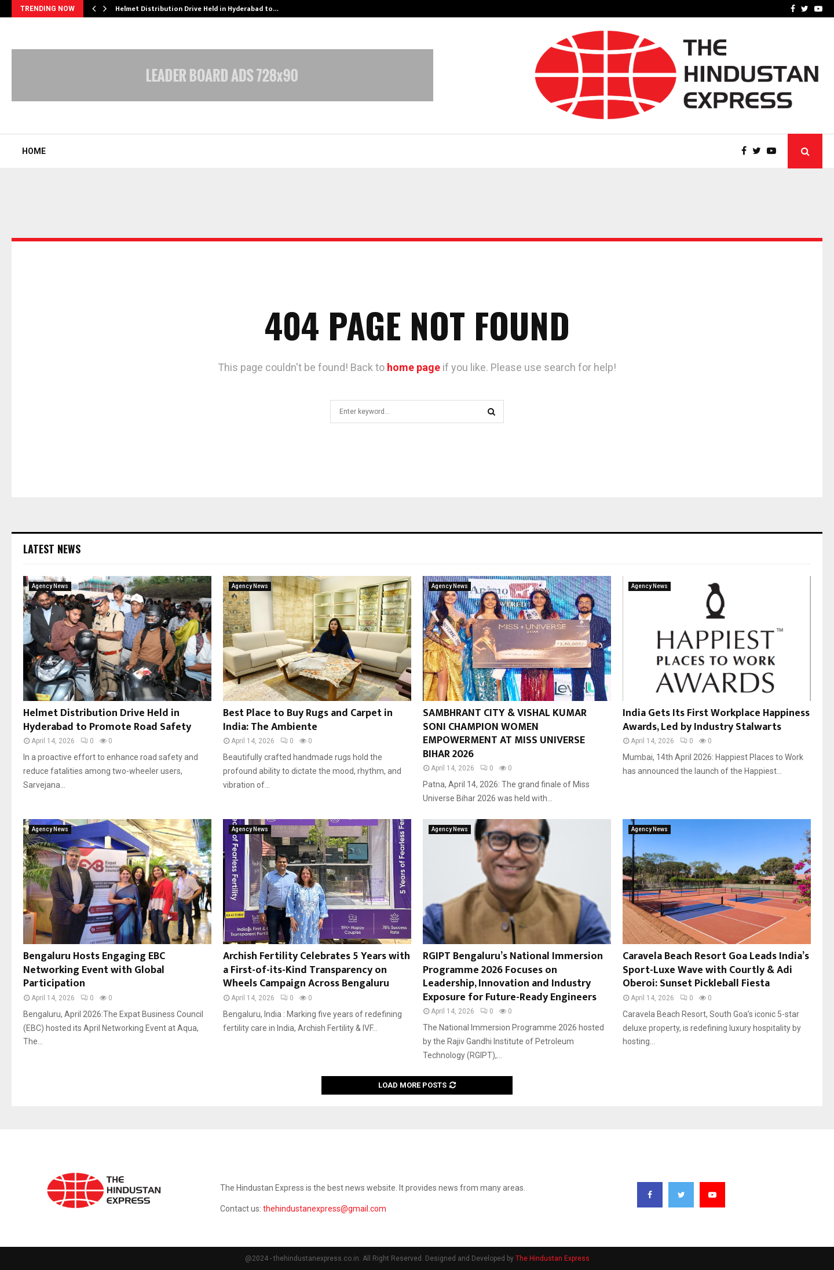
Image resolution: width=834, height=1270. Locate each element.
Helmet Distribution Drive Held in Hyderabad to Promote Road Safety (107, 719)
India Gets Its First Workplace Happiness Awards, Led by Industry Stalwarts (716, 719)
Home (34, 151)
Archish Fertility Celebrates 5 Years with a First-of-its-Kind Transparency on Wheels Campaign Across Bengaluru (316, 970)
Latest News (52, 548)
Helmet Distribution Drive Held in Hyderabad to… (197, 8)
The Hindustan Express (552, 1258)
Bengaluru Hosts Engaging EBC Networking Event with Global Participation (94, 970)
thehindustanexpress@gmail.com (324, 1208)
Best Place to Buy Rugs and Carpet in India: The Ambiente (308, 719)
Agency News (50, 586)
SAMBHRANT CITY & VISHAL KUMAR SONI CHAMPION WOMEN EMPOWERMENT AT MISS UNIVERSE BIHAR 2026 (505, 733)
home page (413, 367)
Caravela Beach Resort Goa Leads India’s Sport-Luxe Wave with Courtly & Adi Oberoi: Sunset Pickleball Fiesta (716, 970)
